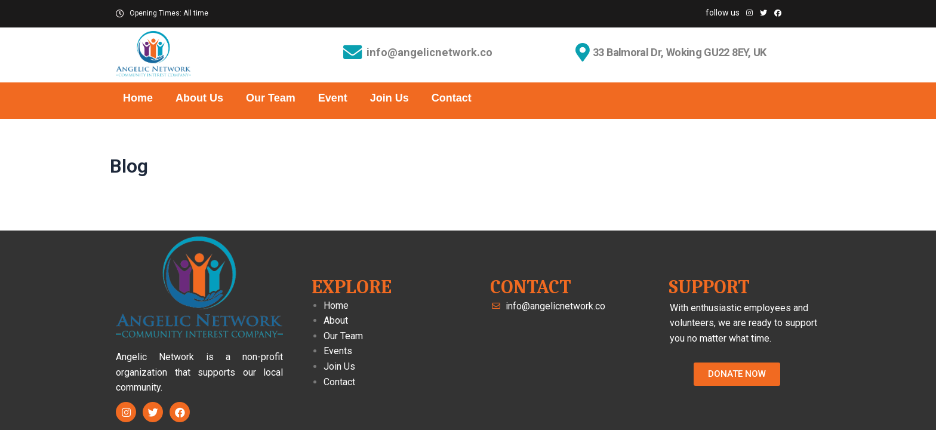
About (336, 320)
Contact (452, 98)
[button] (737, 374)
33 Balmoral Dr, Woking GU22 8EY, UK (682, 52)
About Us (199, 98)
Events (338, 351)
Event (332, 98)
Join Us (389, 98)
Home (138, 98)
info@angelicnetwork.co (430, 53)
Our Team (270, 98)
